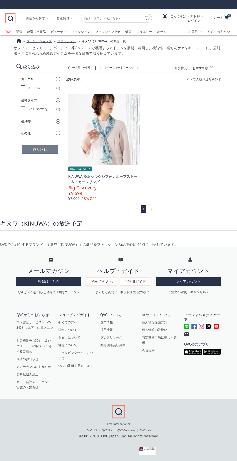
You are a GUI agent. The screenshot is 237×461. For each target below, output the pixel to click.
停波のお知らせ (27, 359)
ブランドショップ (39, 41)
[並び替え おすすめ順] (206, 68)
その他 (26, 133)
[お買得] (195, 31)
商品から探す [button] (35, 18)
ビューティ (58, 31)
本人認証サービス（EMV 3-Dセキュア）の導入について (34, 327)
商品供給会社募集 (112, 345)
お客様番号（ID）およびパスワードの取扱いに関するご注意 (33, 345)
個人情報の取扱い (154, 330)
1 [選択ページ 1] (144, 209)
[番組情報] (63, 18)
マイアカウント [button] (188, 281)
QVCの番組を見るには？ (75, 365)
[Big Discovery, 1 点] (40, 108)
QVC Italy (145, 430)
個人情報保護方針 (154, 322)
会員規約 (148, 350)
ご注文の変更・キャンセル (187, 292)
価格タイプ (29, 100)
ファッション (80, 31)
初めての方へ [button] (102, 281)
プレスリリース (111, 337)
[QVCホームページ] (19, 41)
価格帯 (26, 121)
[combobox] (112, 18)
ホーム (162, 31)
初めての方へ (216, 31)
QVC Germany (126, 430)
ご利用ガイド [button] (135, 281)
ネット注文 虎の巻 (133, 292)
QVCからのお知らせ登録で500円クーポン (47, 292)
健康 (128, 31)
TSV (8, 31)
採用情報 (106, 330)
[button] (180, 18)
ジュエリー (144, 31)
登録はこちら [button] (48, 281)
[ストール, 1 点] (40, 87)
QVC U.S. (92, 430)
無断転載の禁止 (27, 374)
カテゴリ (27, 79)
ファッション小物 (107, 31)
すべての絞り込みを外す (204, 79)
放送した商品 (36, 31)
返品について (67, 345)
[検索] (147, 18)
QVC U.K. (107, 430)
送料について (67, 330)
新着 (19, 31)
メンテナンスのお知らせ (33, 366)
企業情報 (106, 322)
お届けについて (69, 337)
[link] (100, 67)
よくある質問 (104, 292)
